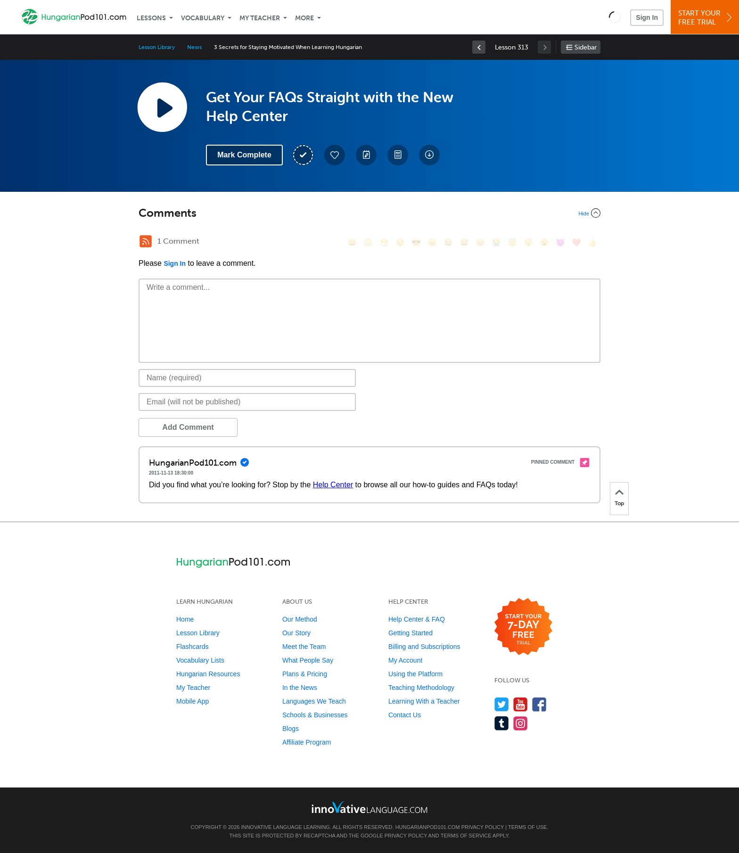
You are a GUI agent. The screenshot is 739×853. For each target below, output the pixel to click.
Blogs (290, 728)
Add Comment (187, 427)
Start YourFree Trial (706, 17)
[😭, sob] (496, 242)
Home (185, 619)
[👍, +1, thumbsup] (592, 242)
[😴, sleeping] (528, 242)
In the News (299, 687)
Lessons (151, 18)
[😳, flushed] (368, 242)
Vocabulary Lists (200, 660)
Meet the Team (304, 646)
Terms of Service (466, 835)
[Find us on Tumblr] (501, 723)
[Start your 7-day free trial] (523, 627)
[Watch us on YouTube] (520, 704)
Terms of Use (527, 827)
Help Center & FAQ (416, 619)
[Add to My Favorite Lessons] (334, 155)
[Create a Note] (366, 155)
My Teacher (259, 18)
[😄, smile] (352, 242)
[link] (478, 47)
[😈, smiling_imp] (560, 242)
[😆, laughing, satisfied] (448, 242)
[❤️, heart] (576, 242)
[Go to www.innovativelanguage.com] (369, 807)
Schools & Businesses (315, 715)
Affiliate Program (306, 742)
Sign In (647, 17)
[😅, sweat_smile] (464, 242)
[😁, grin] (384, 242)
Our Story (296, 633)
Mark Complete (244, 155)
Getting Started (410, 633)
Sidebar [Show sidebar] (586, 47)
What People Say (307, 660)
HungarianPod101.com (427, 827)
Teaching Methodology (421, 687)
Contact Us (404, 715)
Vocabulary (202, 18)
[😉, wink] (480, 242)
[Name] (247, 378)
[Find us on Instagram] (520, 723)
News (194, 47)
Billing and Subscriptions (424, 646)
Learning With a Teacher (424, 701)
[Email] (247, 402)
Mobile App (192, 701)
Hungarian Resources (208, 674)
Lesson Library (157, 47)
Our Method (299, 619)
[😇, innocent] (512, 242)
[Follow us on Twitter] (501, 704)
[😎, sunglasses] (416, 242)
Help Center (333, 485)
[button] (614, 17)
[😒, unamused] (400, 242)
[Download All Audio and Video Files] (429, 155)
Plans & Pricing (304, 674)
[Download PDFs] (397, 155)
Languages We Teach (314, 701)
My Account (405, 660)
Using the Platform (415, 674)
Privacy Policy (482, 827)
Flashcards (192, 646)
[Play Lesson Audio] (162, 107)
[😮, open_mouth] (544, 242)
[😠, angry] (432, 242)
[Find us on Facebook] (539, 704)
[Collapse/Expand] (369, 213)
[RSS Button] (146, 241)
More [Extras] (304, 18)
